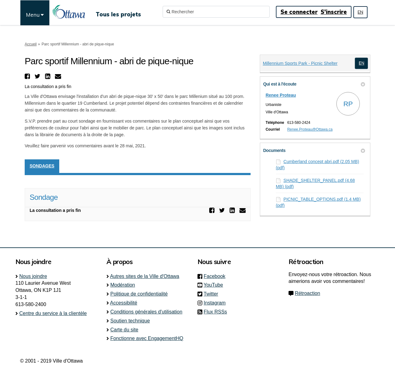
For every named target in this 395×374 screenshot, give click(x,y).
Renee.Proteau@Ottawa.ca (310, 129)
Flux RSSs (215, 311)
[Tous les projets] (118, 12)
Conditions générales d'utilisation (146, 311)
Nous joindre (33, 276)
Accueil (31, 44)
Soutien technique (130, 320)
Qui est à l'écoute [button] (314, 84)
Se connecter (299, 11)
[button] (28, 76)
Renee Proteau (281, 95)
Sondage (44, 197)
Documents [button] (314, 150)
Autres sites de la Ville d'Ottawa (144, 276)
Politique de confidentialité (139, 293)
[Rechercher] (216, 12)
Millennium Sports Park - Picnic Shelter (300, 63)
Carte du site (124, 329)
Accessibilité (123, 302)
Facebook (216, 276)
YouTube (215, 285)
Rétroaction (307, 293)
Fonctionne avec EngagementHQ (146, 338)
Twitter (213, 293)
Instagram (216, 302)
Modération (122, 285)
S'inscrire (334, 11)
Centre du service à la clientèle (53, 313)
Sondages (42, 165)
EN (360, 12)
